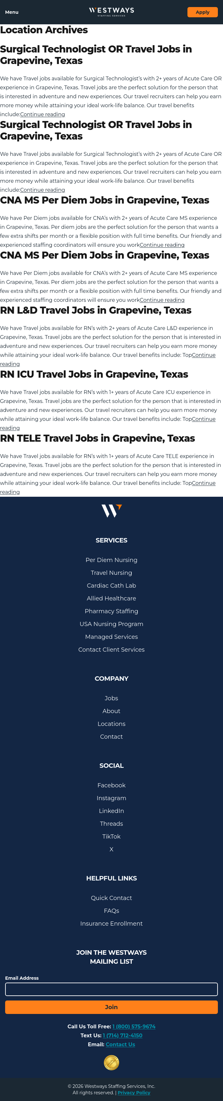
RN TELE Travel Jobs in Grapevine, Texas (97, 438)
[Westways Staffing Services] (111, 12)
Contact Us (120, 1044)
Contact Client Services (111, 649)
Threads (111, 823)
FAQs (111, 910)
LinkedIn (111, 811)
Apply (203, 12)
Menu (12, 12)
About (111, 711)
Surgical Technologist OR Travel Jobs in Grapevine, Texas (96, 55)
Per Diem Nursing (111, 560)
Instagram (112, 798)
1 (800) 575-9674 (133, 1027)
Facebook (111, 785)
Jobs (111, 698)
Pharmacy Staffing (111, 611)
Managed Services (111, 636)
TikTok (112, 836)
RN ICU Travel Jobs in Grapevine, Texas (94, 374)
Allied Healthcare (111, 598)
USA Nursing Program (111, 624)
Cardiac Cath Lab (111, 585)
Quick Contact (111, 898)
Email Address (22, 978)
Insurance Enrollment (111, 923)
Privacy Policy (134, 1093)
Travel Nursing (111, 572)
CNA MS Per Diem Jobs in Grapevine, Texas (104, 200)
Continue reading (42, 114)
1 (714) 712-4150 (122, 1036)
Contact (111, 736)
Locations (112, 723)
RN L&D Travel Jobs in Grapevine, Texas (95, 310)
